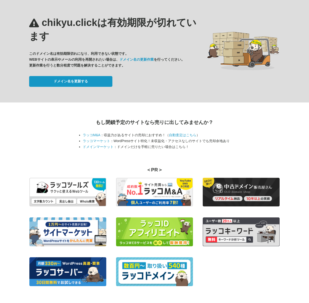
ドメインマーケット (98, 147)
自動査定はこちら (182, 135)
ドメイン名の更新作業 (136, 59)
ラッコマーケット (96, 141)
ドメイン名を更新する (71, 81)
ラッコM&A (91, 135)
